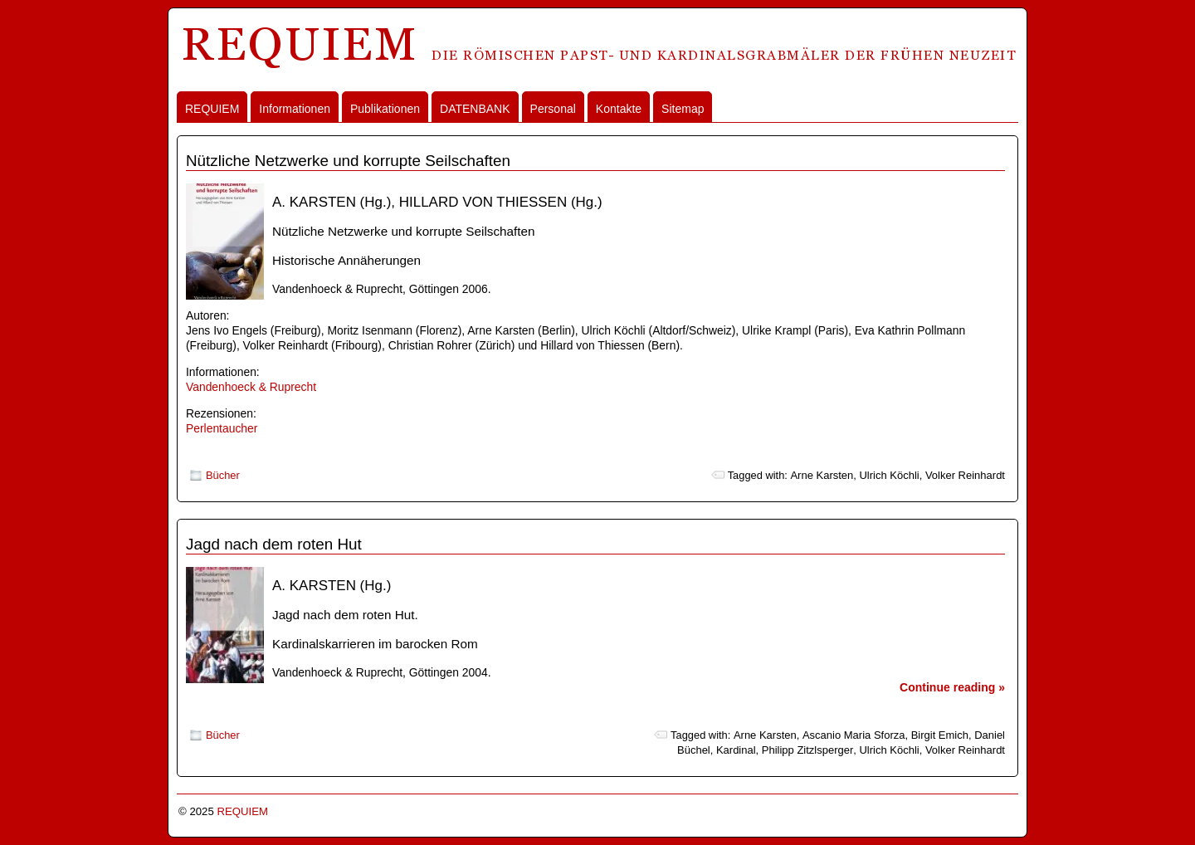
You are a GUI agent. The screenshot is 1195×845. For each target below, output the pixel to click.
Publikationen (385, 108)
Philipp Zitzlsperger (808, 750)
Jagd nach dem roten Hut (274, 544)
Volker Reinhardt (965, 475)
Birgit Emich (939, 735)
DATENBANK (475, 108)
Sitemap (682, 108)
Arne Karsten (821, 475)
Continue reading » (952, 687)
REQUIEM (212, 108)
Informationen (294, 108)
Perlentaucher (221, 428)
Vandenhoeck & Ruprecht (251, 386)
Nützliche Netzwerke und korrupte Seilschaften (348, 160)
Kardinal (736, 750)
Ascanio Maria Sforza (853, 735)
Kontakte (618, 108)
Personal (553, 108)
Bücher (223, 475)
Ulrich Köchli (889, 475)
